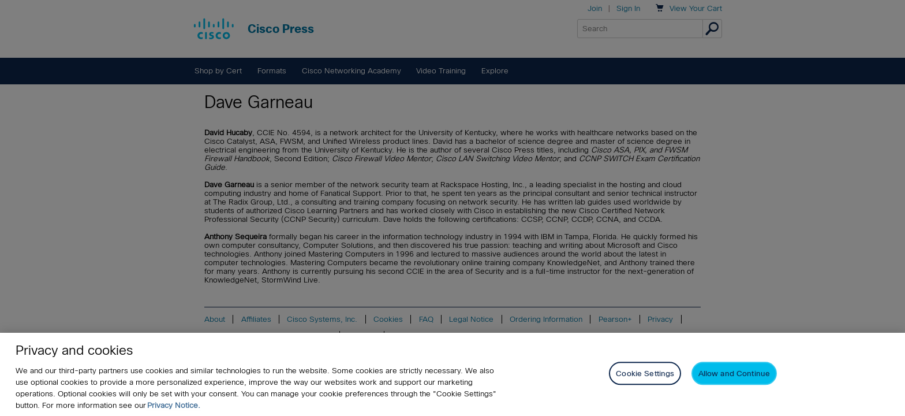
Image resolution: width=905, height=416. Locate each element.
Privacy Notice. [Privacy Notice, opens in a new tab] (173, 406)
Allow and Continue (734, 374)
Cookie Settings (645, 374)
